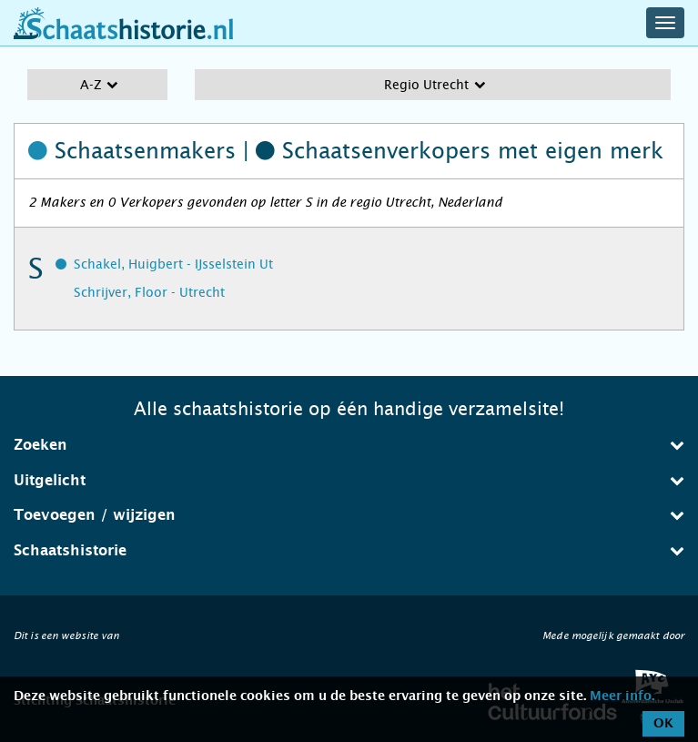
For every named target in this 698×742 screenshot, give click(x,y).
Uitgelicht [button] (349, 480)
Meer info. (622, 696)
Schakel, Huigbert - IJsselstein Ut (173, 264)
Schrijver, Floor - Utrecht (149, 292)
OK (663, 723)
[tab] (349, 445)
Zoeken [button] (349, 444)
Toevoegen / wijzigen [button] (349, 515)
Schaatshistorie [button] (349, 550)
